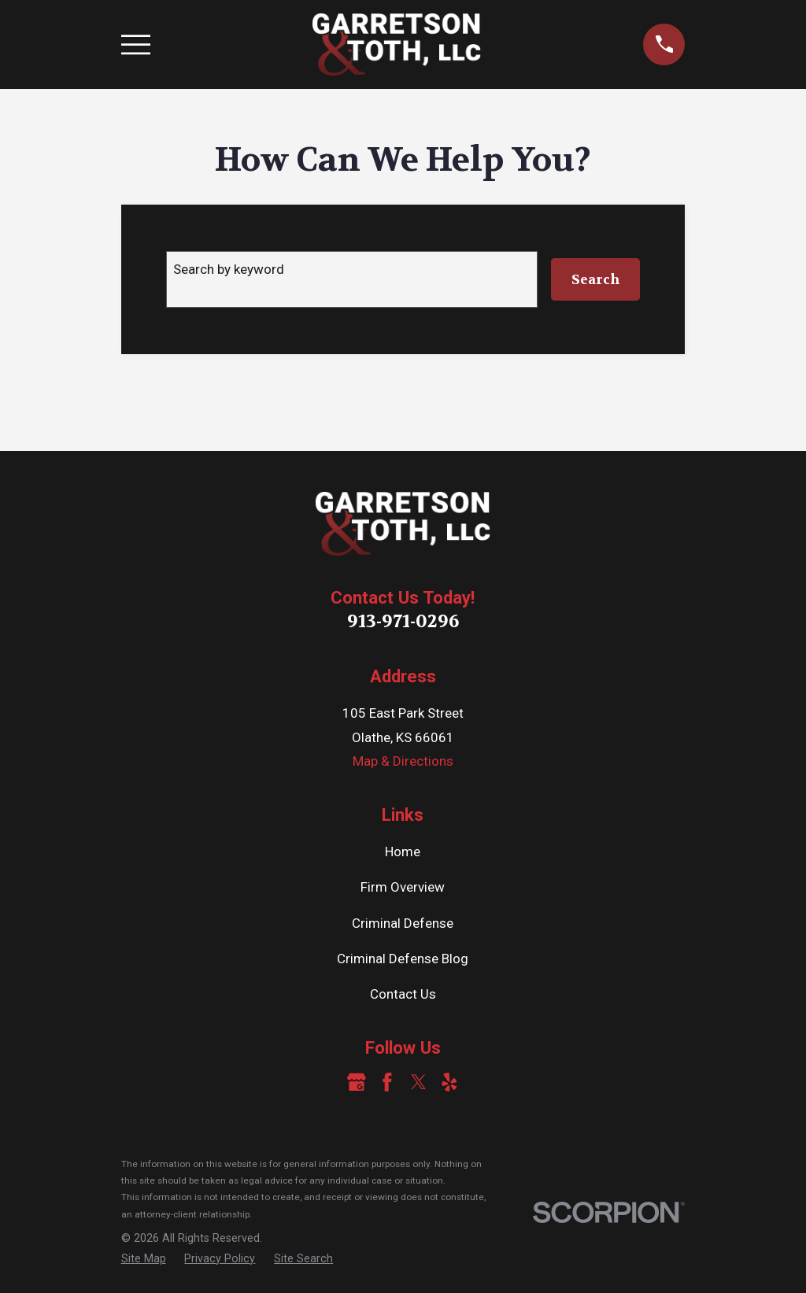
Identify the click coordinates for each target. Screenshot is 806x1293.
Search (595, 279)
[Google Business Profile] (356, 1082)
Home (402, 851)
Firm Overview (402, 887)
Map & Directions (403, 761)
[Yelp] (449, 1082)
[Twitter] (418, 1082)
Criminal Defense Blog (402, 958)
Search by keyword (228, 269)
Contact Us (403, 994)
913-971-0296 (403, 621)
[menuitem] (143, 1259)
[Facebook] (387, 1082)
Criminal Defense (402, 923)
